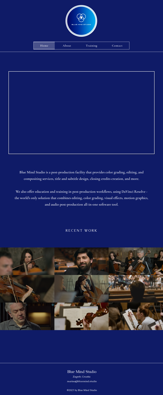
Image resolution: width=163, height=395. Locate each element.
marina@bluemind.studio (82, 381)
